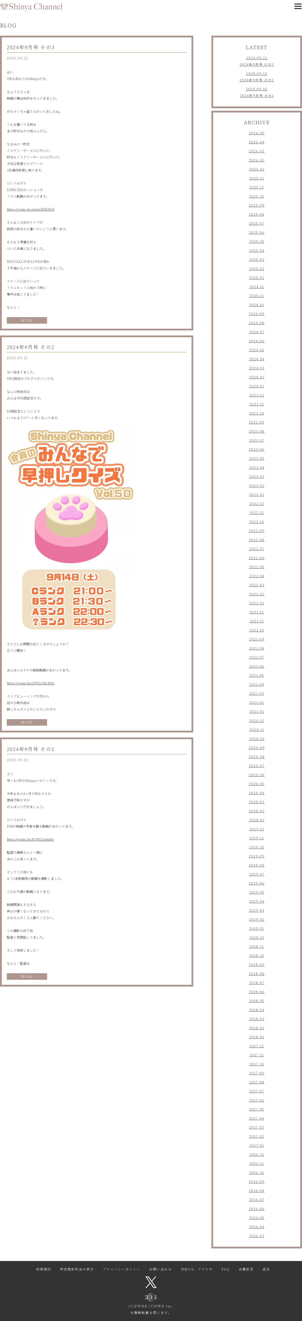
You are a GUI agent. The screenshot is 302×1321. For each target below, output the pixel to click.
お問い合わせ (160, 1269)
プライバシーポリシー (121, 1269)
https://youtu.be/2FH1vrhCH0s (30, 683)
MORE (27, 320)
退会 (266, 1269)
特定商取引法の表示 (77, 1269)
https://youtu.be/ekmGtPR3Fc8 (30, 209)
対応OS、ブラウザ (197, 1269)
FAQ (225, 1269)
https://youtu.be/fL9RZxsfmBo (30, 839)
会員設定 (246, 1269)
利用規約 (43, 1269)
